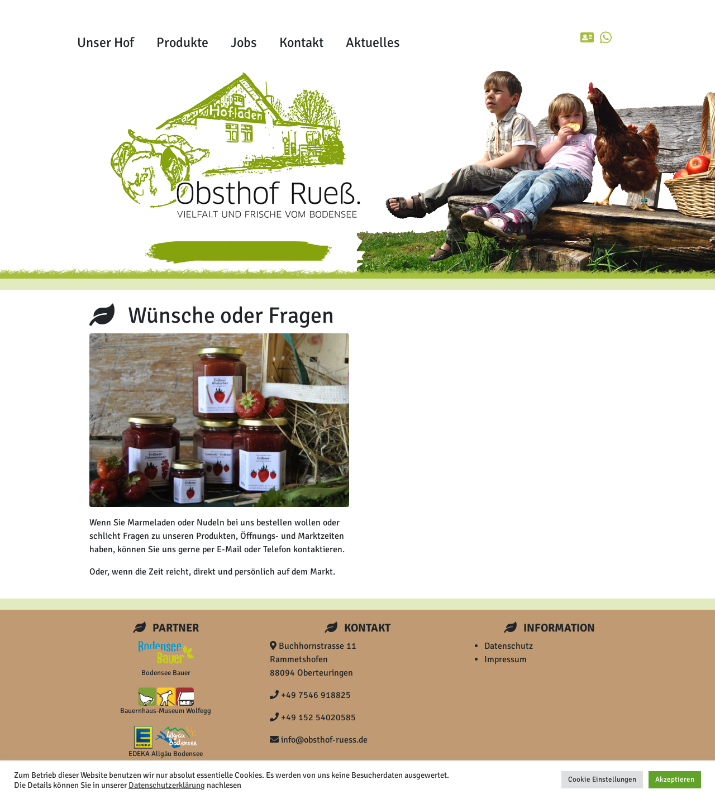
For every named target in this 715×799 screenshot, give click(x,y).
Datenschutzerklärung (166, 785)
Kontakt (301, 42)
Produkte (182, 42)
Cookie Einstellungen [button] (602, 779)
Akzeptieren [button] (674, 779)
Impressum (505, 659)
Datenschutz (508, 646)
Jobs (244, 42)
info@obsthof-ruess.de (319, 739)
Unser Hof (105, 42)
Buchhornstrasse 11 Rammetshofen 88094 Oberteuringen (313, 659)
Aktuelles (373, 42)
